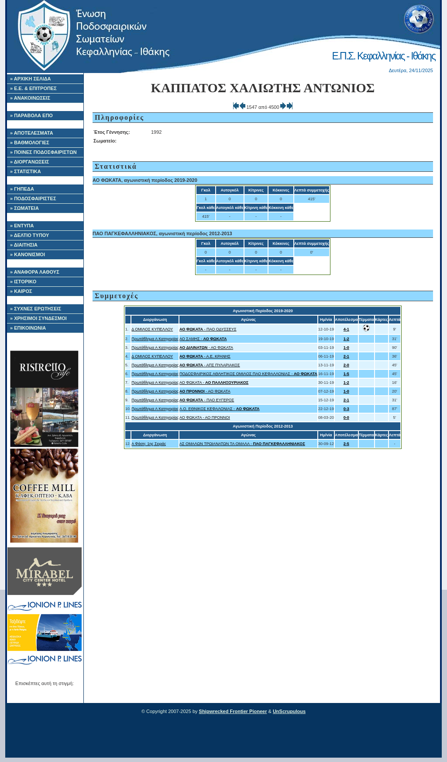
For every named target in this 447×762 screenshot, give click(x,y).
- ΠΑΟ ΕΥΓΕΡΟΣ (206, 400)
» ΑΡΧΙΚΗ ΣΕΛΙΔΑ (30, 78)
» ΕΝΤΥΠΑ (22, 225)
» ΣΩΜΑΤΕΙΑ (24, 208)
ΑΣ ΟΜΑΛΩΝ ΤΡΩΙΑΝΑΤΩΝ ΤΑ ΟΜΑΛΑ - (242, 444)
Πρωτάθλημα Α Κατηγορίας (155, 339)
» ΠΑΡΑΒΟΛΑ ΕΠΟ (31, 115)
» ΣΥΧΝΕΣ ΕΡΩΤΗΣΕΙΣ (35, 308)
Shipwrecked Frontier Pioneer (233, 711)
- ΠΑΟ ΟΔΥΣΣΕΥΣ (208, 329)
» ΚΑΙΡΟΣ (21, 291)
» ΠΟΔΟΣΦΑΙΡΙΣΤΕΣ (33, 198)
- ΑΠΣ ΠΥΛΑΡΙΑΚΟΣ (209, 365)
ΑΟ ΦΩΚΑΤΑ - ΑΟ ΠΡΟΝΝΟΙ (204, 417)
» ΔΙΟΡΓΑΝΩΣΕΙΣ (29, 161)
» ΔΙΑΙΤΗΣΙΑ (24, 244)
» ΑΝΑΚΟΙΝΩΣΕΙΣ (30, 98)
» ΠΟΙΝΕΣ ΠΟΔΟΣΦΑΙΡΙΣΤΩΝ (43, 152)
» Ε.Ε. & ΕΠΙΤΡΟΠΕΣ (33, 88)
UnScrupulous (289, 711)
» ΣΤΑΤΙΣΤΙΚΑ (25, 171)
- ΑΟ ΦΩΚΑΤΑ (206, 347)
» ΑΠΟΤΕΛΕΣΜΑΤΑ (31, 133)
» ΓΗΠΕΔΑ (22, 188)
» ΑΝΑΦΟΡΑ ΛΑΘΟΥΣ (34, 272)
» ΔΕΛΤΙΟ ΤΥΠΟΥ (29, 235)
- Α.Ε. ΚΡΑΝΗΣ (204, 356)
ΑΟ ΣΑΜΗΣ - (203, 339)
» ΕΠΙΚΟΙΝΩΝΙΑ (28, 328)
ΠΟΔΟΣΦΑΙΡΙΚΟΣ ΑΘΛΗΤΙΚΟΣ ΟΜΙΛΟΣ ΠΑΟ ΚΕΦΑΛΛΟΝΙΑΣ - (248, 374)
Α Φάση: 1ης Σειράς (148, 444)
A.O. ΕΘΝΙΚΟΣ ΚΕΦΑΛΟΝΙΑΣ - (219, 409)
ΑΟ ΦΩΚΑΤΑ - (213, 382)
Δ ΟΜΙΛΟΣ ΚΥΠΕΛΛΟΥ (152, 329)
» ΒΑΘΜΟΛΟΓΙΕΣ (29, 142)
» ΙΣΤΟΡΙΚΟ (23, 281)
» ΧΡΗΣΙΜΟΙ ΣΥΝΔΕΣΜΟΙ (38, 318)
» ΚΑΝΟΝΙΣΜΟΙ (27, 254)
